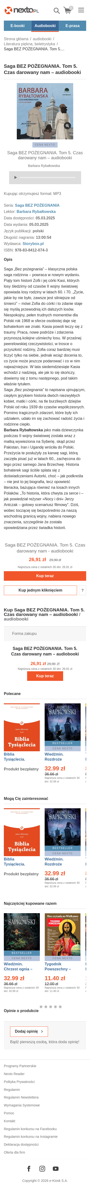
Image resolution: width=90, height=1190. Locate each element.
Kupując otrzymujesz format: (28, 194)
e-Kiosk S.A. (58, 1181)
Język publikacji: (18, 231)
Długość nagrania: (20, 237)
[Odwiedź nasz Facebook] (29, 1169)
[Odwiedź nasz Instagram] (42, 1169)
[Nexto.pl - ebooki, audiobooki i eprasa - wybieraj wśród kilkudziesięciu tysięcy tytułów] (22, 10)
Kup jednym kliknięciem (40, 590)
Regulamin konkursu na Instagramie (31, 1137)
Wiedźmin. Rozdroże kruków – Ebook (59, 759)
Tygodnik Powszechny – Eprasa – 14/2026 (60, 969)
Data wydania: (16, 224)
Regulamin (12, 1090)
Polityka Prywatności (19, 1082)
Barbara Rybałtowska (44, 166)
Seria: (9, 205)
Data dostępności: (20, 218)
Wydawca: (13, 244)
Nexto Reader (14, 1074)
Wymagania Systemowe (22, 1105)
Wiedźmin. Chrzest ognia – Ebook (18, 969)
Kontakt (9, 1121)
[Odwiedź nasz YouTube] (56, 1169)
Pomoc (9, 1113)
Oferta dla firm (14, 1152)
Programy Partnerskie (20, 1066)
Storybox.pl (33, 244)
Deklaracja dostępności (21, 1144)
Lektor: (10, 212)
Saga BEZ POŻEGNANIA (37, 205)
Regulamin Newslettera (21, 1097)
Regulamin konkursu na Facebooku (30, 1129)
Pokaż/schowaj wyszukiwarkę (57, 10)
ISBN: (9, 250)
